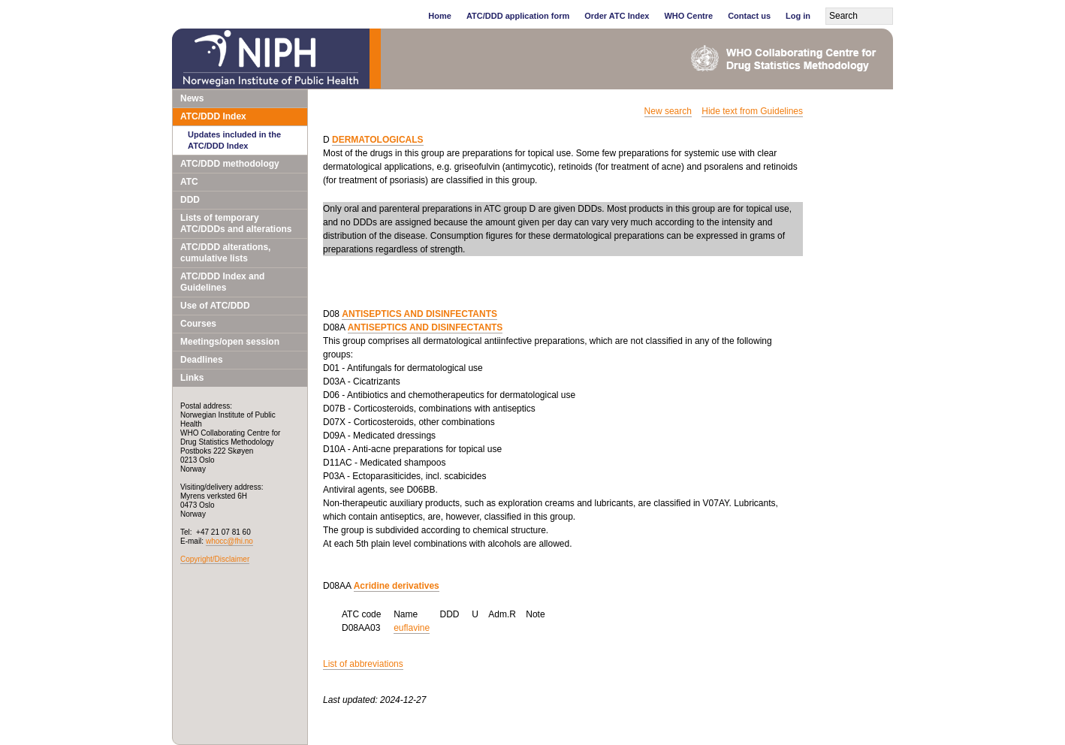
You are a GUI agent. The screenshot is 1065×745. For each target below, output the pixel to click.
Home (439, 15)
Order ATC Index (616, 15)
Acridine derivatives (396, 586)
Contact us (749, 15)
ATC (189, 181)
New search (668, 111)
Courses (198, 323)
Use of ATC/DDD (215, 305)
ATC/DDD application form (517, 15)
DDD (190, 200)
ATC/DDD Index (213, 116)
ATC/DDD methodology (229, 163)
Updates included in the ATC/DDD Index (234, 140)
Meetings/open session (229, 341)
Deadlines (201, 359)
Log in (798, 15)
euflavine (412, 628)
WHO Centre (688, 15)
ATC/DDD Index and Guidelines (222, 282)
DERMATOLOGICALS (378, 139)
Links (192, 377)
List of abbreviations (363, 664)
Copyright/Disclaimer (214, 559)
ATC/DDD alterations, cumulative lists (225, 253)
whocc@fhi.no (229, 541)
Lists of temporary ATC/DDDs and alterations (235, 223)
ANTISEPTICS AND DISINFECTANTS (419, 314)
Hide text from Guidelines (752, 111)
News (192, 98)
